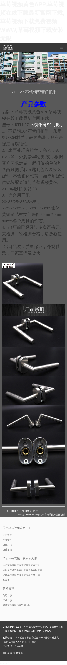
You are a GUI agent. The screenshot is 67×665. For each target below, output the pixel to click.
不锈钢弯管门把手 (47, 124)
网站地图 (4, 663)
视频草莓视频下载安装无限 (17, 605)
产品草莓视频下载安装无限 (20, 558)
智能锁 (6, 580)
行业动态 (7, 600)
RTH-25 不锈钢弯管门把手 (24, 511)
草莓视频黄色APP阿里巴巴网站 (20, 642)
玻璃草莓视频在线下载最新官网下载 (21, 575)
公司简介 (7, 535)
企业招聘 (7, 549)
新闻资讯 (8, 588)
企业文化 (7, 544)
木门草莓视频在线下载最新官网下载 (21, 565)
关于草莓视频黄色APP (17, 527)
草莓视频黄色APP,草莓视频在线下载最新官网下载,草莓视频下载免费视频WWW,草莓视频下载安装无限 (32, 21)
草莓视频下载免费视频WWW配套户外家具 (37, 637)
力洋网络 (19, 646)
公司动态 (7, 595)
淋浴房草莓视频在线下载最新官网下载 (22, 570)
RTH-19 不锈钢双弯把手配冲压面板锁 (45, 514)
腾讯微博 (7, 653)
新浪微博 (18, 653)
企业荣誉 (7, 540)
